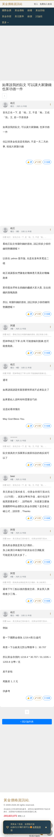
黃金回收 (40, 10)
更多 (5, 22)
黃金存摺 (6, 16)
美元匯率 (19, 16)
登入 (36, 4)
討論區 (39, 16)
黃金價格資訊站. (17, 800)
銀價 (30, 16)
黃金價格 (19, 10)
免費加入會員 (46, 4)
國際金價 (6, 10)
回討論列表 (26, 721)
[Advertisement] (27, 53)
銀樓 (30, 10)
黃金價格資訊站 (12, 4)
